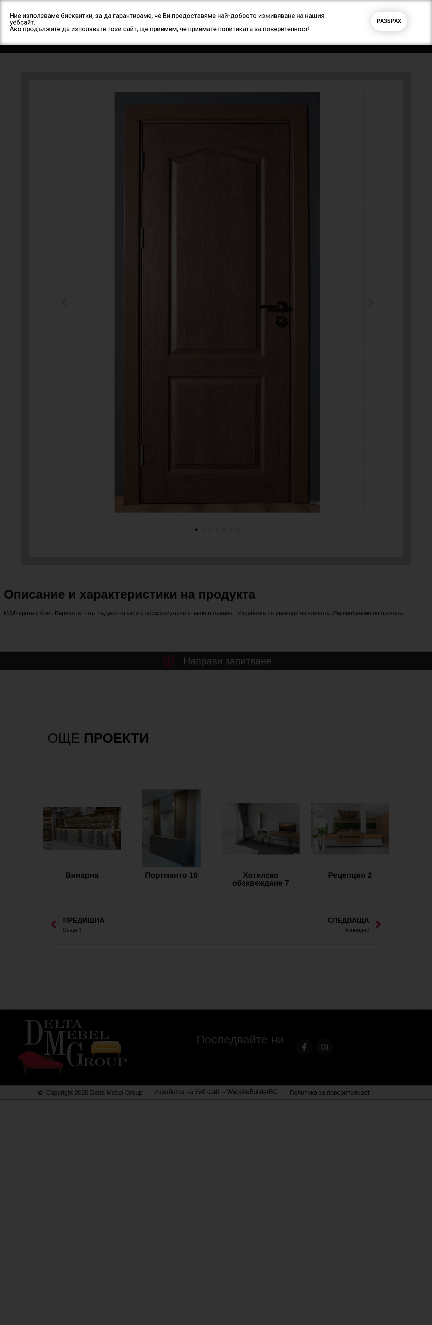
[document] (216, 662)
